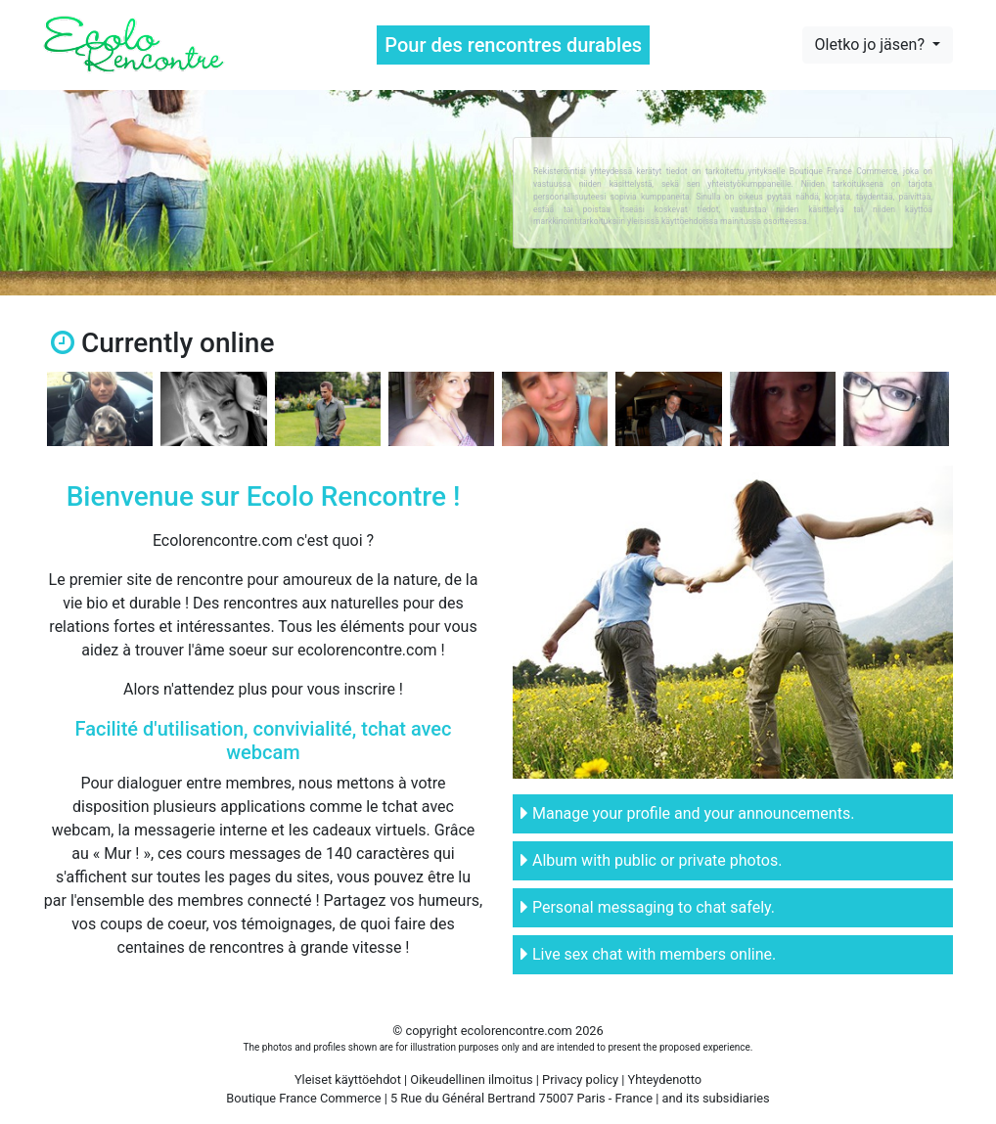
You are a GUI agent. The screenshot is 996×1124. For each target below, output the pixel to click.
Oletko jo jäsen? (871, 44)
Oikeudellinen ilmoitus (471, 1079)
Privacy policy (580, 1079)
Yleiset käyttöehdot (347, 1079)
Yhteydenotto (665, 1079)
